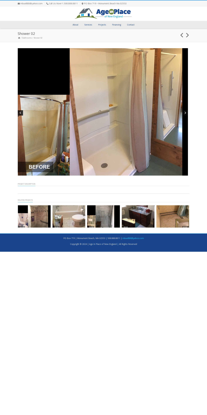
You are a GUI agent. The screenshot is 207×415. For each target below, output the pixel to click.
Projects (102, 24)
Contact (131, 24)
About (75, 24)
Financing (116, 24)
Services (88, 24)
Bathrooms (27, 38)
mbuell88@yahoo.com (31, 3)
